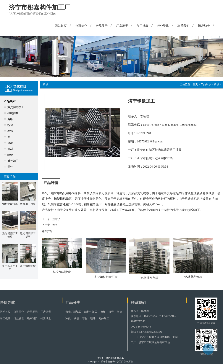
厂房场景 (122, 25)
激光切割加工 (15, 107)
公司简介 (81, 25)
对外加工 (13, 160)
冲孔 (10, 137)
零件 (10, 166)
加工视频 (142, 25)
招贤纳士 (204, 25)
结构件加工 (14, 113)
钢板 (10, 143)
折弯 (10, 125)
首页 (195, 84)
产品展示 (102, 25)
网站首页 (61, 25)
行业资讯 (163, 25)
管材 (10, 148)
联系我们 (183, 25)
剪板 (10, 119)
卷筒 (10, 131)
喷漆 (10, 154)
